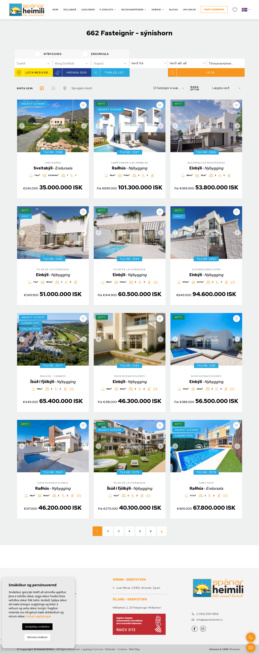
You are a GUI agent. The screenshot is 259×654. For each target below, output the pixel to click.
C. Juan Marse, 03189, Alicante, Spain (136, 588)
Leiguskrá (88, 9)
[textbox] (35, 63)
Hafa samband (214, 9)
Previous (21, 126)
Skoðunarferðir (132, 9)
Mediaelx (234, 649)
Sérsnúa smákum (37, 637)
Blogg (173, 9)
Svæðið (156, 9)
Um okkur (189, 9)
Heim (55, 9)
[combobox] (34, 63)
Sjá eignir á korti (82, 88)
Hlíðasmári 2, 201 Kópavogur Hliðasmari (137, 607)
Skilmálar (110, 649)
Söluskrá (69, 9)
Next (85, 126)
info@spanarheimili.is (207, 619)
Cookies (122, 649)
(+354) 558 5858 (205, 614)
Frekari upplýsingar (38, 616)
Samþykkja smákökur (37, 626)
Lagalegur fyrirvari (92, 649)
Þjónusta (106, 9)
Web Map (134, 649)
